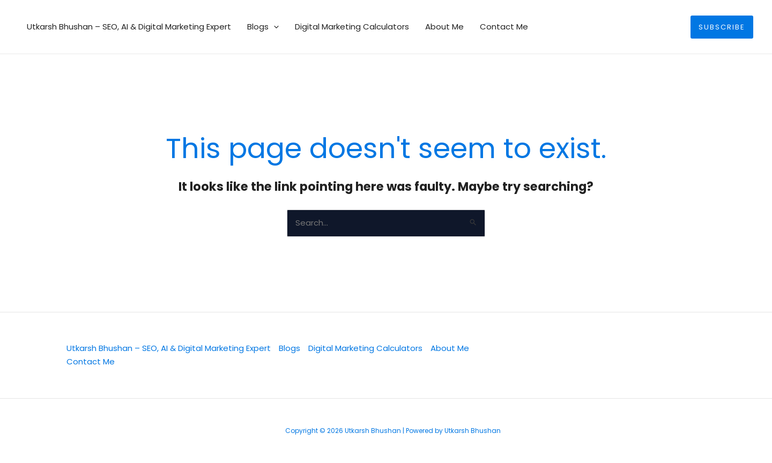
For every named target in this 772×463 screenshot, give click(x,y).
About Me (444, 26)
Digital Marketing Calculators (352, 26)
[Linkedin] (547, 356)
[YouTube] (620, 356)
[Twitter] (511, 356)
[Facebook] (584, 356)
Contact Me (504, 26)
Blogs (263, 27)
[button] (274, 27)
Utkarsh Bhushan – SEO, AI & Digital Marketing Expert (129, 26)
